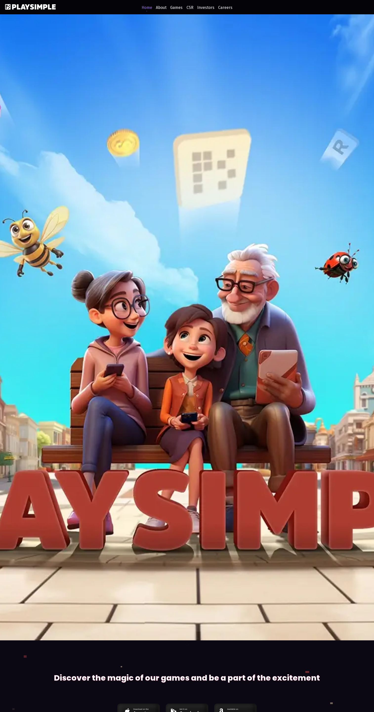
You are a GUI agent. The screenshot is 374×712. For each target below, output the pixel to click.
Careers (225, 7)
